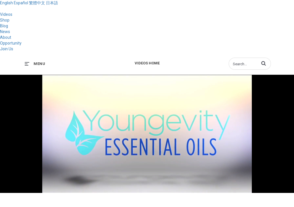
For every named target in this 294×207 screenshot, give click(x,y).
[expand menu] (35, 63)
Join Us (6, 49)
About (5, 37)
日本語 (52, 3)
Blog (4, 26)
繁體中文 (37, 3)
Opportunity (11, 43)
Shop (4, 20)
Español (21, 3)
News (5, 31)
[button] (263, 63)
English (6, 3)
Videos (6, 14)
